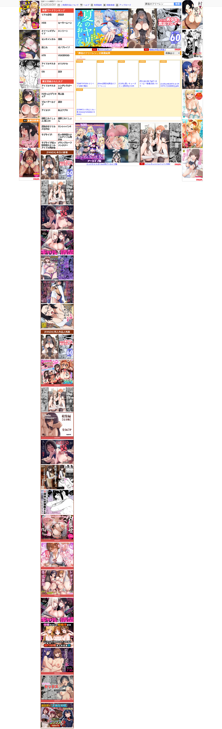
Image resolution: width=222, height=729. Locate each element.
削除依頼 (111, 5)
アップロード (125, 5)
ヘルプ (86, 5)
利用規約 (98, 5)
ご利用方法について (70, 5)
